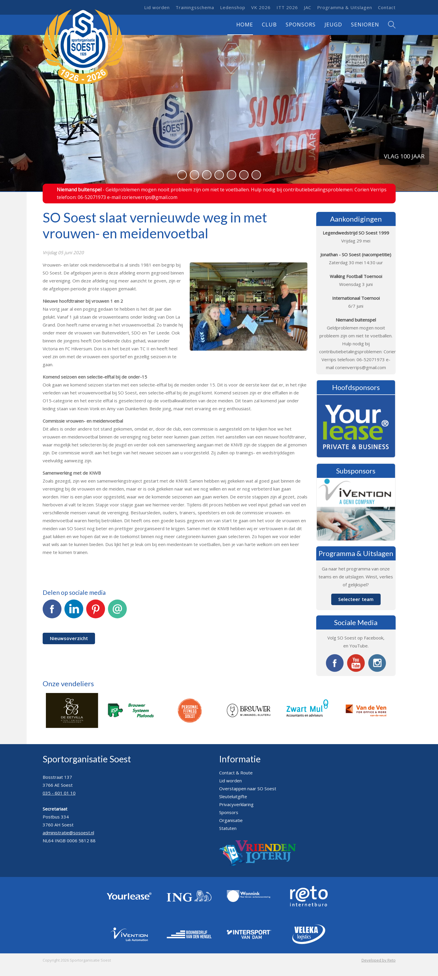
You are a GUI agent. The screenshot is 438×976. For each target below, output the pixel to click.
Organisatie (231, 820)
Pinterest (95, 612)
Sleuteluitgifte (233, 796)
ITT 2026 (287, 7)
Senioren (365, 24)
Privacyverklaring (236, 804)
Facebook (52, 612)
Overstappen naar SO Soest (247, 788)
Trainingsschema (195, 7)
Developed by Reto (379, 960)
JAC (307, 7)
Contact (387, 7)
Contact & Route (236, 773)
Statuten (228, 828)
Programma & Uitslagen (344, 7)
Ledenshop (232, 7)
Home (244, 24)
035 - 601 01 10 (59, 793)
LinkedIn (73, 612)
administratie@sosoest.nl (68, 833)
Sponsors (301, 24)
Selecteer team (356, 599)
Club (269, 24)
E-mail (117, 612)
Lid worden (157, 7)
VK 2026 (261, 7)
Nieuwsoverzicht (69, 638)
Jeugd (333, 24)
